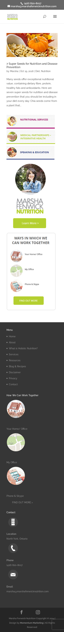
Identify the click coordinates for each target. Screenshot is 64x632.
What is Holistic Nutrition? (23, 348)
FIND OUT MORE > (22, 502)
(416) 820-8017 (32, 3)
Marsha (14, 71)
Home (12, 336)
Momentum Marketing (31, 623)
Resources (14, 360)
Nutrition (46, 71)
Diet (37, 71)
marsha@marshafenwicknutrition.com (27, 591)
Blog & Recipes (17, 366)
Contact (13, 384)
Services (13, 354)
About (12, 342)
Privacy (13, 378)
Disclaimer (15, 372)
